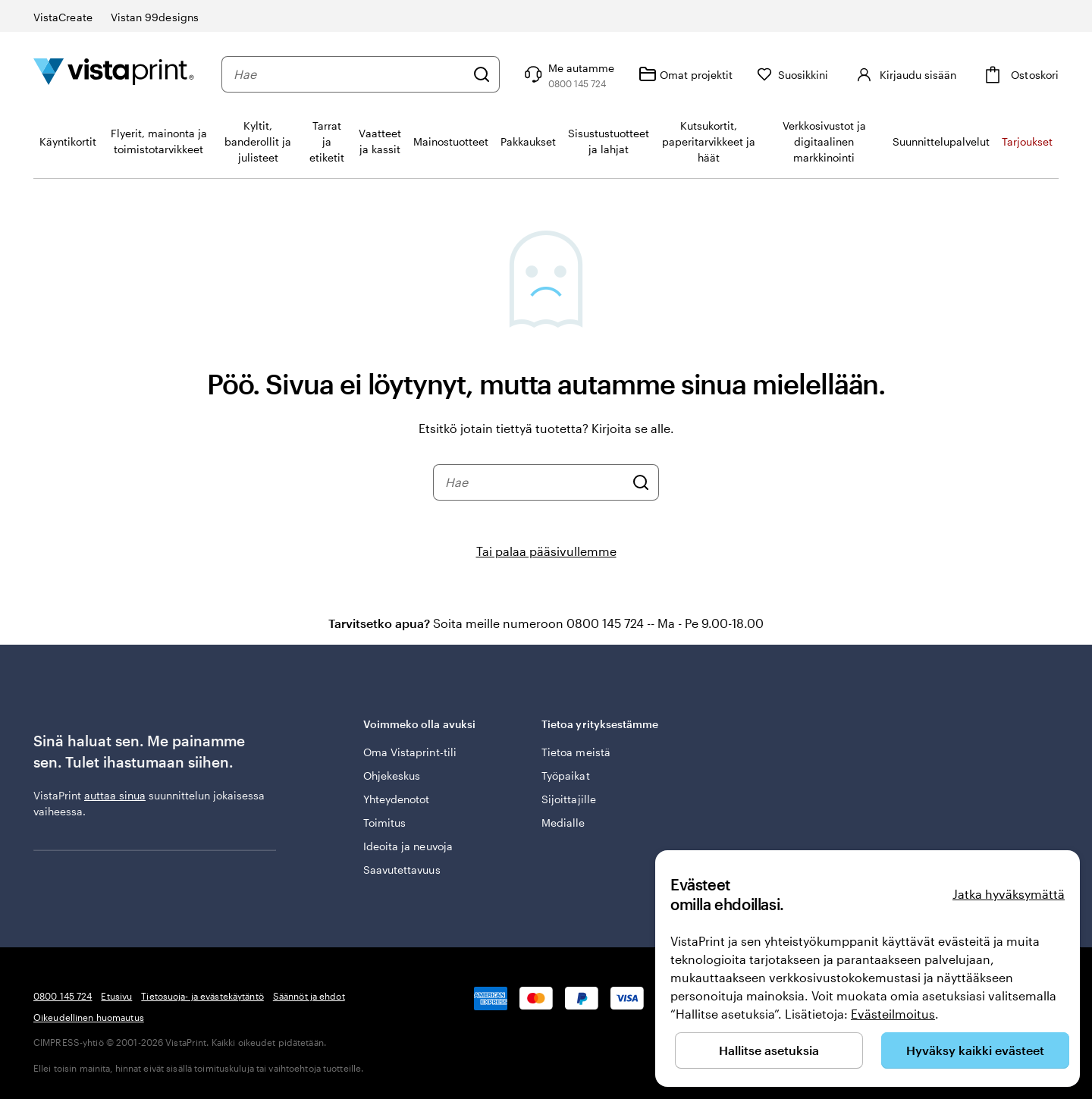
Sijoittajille (568, 799)
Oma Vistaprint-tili (410, 752)
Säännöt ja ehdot (309, 996)
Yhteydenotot (396, 799)
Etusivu (116, 996)
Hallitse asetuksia (769, 1050)
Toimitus (384, 822)
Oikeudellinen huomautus (88, 1017)
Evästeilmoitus (893, 1013)
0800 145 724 (62, 996)
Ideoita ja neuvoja (408, 846)
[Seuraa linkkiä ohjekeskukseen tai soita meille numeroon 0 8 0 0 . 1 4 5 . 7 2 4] (567, 74)
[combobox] (349, 74)
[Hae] (481, 74)
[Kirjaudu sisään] (904, 74)
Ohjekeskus (392, 775)
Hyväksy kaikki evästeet (975, 1050)
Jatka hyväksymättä (1008, 894)
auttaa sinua (115, 795)
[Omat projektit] (686, 74)
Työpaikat (565, 775)
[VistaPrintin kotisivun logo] (113, 73)
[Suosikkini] (793, 75)
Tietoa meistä (575, 752)
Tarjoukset (1027, 141)
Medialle (563, 822)
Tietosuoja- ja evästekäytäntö (202, 996)
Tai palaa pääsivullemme (546, 551)
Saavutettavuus (402, 869)
